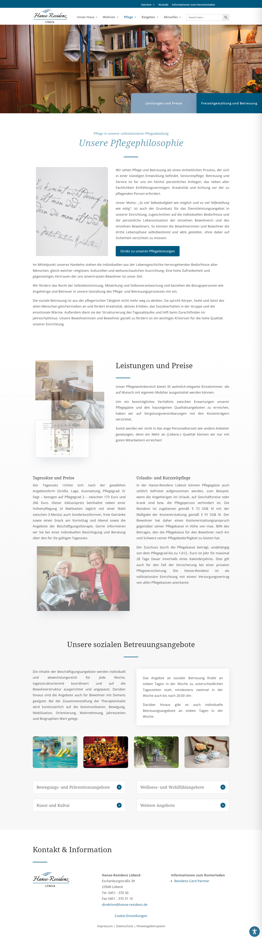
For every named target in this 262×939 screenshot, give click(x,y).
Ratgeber (148, 17)
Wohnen (109, 17)
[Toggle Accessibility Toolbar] (254, 931)
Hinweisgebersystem (150, 926)
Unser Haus (85, 17)
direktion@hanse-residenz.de (124, 904)
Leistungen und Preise (163, 107)
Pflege (128, 17)
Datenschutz (124, 926)
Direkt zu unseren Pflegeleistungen (147, 251)
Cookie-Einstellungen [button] (131, 916)
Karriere (146, 4)
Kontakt (163, 4)
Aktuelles (171, 17)
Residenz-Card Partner (191, 881)
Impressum (105, 926)
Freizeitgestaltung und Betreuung (229, 107)
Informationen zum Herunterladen (193, 4)
